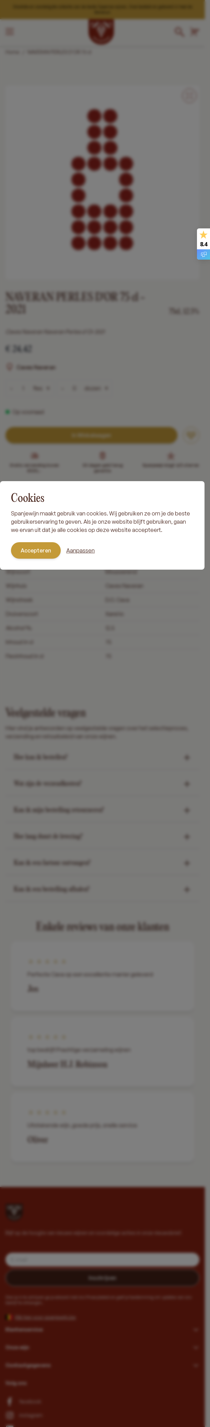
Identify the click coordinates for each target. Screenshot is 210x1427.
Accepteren (36, 550)
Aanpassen (80, 550)
